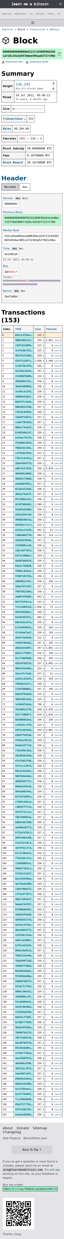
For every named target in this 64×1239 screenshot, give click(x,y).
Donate (23, 1128)
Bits (25, 198)
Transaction (37, 29)
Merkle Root (11, 230)
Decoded (10, 187)
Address (54, 29)
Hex (25, 187)
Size (38, 329)
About (8, 1128)
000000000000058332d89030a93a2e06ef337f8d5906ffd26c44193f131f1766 (31, 220)
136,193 (23, 84)
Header (13, 178)
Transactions (13, 118)
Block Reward (13, 162)
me (57, 1169)
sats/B (58, 340)
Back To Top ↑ (32, 1149)
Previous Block (13, 212)
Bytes (7, 128)
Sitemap (40, 1128)
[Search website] (32, 13)
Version (8, 198)
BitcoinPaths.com (35, 1138)
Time (6, 248)
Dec (21, 248)
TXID (18, 329)
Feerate (51, 329)
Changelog (12, 1132)
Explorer (7, 29)
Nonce (7, 290)
